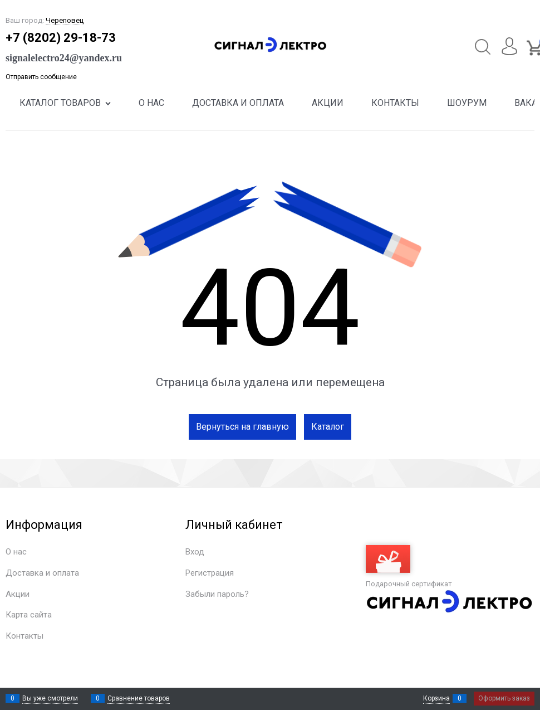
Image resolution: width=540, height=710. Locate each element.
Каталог (327, 426)
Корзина (436, 698)
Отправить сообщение (41, 77)
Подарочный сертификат (409, 566)
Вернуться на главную (242, 426)
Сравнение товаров (138, 698)
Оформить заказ (504, 698)
